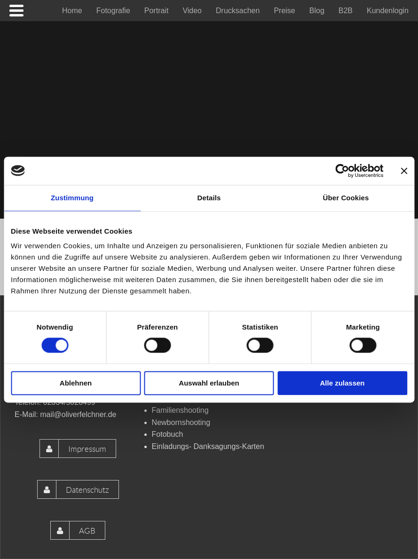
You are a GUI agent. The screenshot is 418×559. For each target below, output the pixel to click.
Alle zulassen (342, 383)
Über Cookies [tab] (346, 198)
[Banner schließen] (404, 170)
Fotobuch (167, 434)
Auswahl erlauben (209, 383)
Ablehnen (76, 383)
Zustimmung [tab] (72, 198)
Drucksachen (238, 11)
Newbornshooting (181, 422)
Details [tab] (209, 198)
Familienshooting (180, 410)
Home (72, 11)
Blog (316, 11)
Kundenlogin (388, 11)
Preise (284, 11)
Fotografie (113, 11)
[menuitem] (72, 10)
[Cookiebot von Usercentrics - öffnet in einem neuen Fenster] (342, 171)
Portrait (156, 11)
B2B (346, 11)
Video (192, 11)
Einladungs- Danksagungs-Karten (208, 446)
